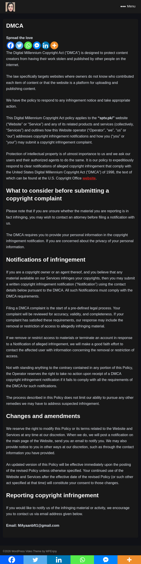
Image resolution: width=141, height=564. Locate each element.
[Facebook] (11, 45)
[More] (54, 45)
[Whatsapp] (28, 45)
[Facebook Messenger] (37, 45)
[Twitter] (19, 45)
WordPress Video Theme (26, 551)
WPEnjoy (51, 551)
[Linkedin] (45, 45)
